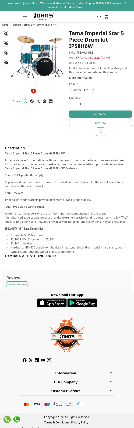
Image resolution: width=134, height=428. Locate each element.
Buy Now (100, 122)
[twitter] (38, 101)
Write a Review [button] (17, 284)
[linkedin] (51, 101)
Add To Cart (100, 114)
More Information (80, 78)
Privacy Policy (79, 422)
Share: (17, 101)
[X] (30, 360)
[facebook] (32, 101)
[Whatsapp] (25, 101)
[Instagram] (49, 360)
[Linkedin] (37, 360)
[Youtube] (43, 360)
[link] (99, 16)
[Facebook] (24, 360)
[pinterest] (44, 101)
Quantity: (75, 98)
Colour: (73, 84)
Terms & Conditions (56, 422)
